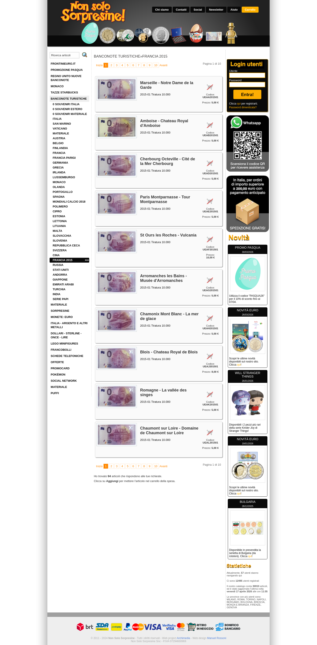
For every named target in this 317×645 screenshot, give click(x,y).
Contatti (181, 9)
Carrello (250, 9)
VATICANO (60, 128)
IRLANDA (59, 172)
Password (235, 80)
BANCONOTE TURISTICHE (69, 98)
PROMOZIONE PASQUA (67, 70)
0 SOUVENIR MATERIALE (70, 114)
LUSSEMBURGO (64, 177)
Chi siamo (162, 9)
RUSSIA (58, 265)
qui (239, 103)
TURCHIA (59, 289)
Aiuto (234, 9)
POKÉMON (58, 374)
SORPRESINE (60, 310)
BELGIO (58, 143)
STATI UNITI (61, 269)
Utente (233, 71)
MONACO (57, 86)
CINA (56, 255)
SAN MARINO (62, 123)
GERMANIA (60, 162)
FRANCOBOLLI (61, 349)
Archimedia (183, 638)
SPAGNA (59, 196)
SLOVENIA (60, 240)
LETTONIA (60, 221)
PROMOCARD (60, 368)
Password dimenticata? (243, 107)
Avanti (163, 65)
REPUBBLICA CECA (66, 245)
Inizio (99, 65)
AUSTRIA (59, 138)
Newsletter (216, 9)
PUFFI (55, 393)
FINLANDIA (60, 148)
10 (155, 65)
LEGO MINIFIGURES (64, 343)
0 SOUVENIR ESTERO (67, 109)
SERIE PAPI (60, 299)
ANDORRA (60, 274)
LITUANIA (59, 226)
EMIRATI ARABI (63, 284)
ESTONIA (59, 216)
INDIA (56, 294)
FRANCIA (59, 153)
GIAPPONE (60, 279)
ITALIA (57, 118)
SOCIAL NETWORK (64, 380)
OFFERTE (57, 362)
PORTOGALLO (63, 192)
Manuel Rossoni (216, 638)
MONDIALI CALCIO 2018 (69, 201)
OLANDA (59, 187)
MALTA (57, 230)
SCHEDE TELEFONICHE (67, 356)
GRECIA (58, 167)
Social (197, 9)
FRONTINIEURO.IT (63, 63)
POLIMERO (60, 206)
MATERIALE (61, 133)
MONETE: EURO (62, 317)
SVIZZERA (60, 250)
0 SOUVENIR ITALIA (66, 104)
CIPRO (57, 211)
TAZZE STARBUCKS (64, 92)
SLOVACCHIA (62, 235)
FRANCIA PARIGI (64, 157)
